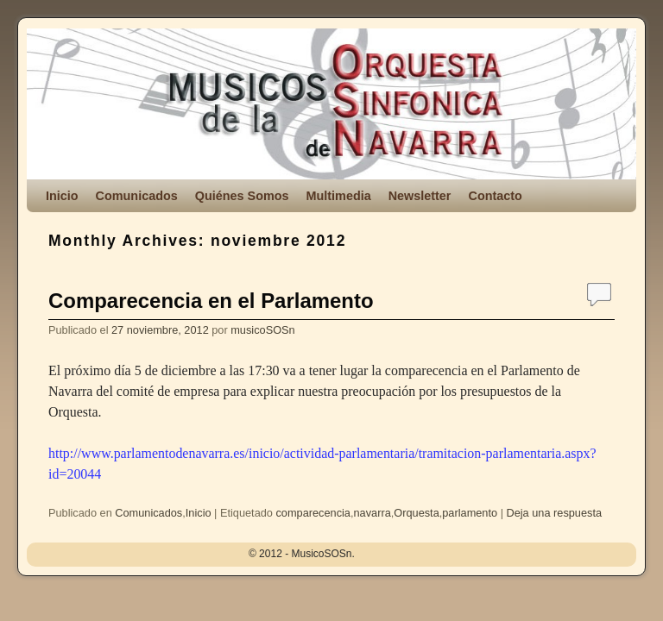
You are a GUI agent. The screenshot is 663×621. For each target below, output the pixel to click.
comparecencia (312, 512)
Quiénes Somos (242, 196)
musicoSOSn (262, 329)
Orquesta (416, 512)
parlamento (469, 512)
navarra (372, 512)
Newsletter (419, 196)
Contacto (494, 196)
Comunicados (137, 196)
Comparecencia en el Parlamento (211, 300)
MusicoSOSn (157, 87)
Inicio (62, 196)
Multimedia (338, 196)
